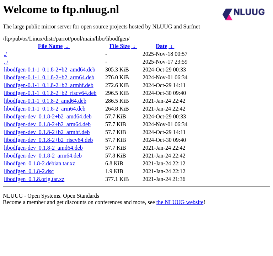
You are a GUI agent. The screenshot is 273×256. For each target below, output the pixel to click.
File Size (119, 46)
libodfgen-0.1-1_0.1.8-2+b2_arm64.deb (49, 77)
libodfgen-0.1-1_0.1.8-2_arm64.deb (44, 109)
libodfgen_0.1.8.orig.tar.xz (34, 179)
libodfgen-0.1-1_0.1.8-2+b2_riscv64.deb (50, 93)
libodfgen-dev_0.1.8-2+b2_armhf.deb (47, 132)
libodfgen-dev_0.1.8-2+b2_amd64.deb (48, 116)
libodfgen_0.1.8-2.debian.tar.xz (39, 163)
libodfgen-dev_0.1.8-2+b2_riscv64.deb (48, 140)
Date (161, 46)
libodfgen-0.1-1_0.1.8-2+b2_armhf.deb (48, 85)
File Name (50, 46)
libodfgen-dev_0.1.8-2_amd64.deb (43, 148)
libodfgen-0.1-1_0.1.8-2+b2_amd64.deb (49, 69)
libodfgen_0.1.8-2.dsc (29, 171)
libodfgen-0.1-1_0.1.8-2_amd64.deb (45, 101)
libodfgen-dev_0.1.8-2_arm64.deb (43, 156)
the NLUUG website (179, 202)
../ (6, 62)
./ (5, 54)
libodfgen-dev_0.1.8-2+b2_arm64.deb (47, 124)
